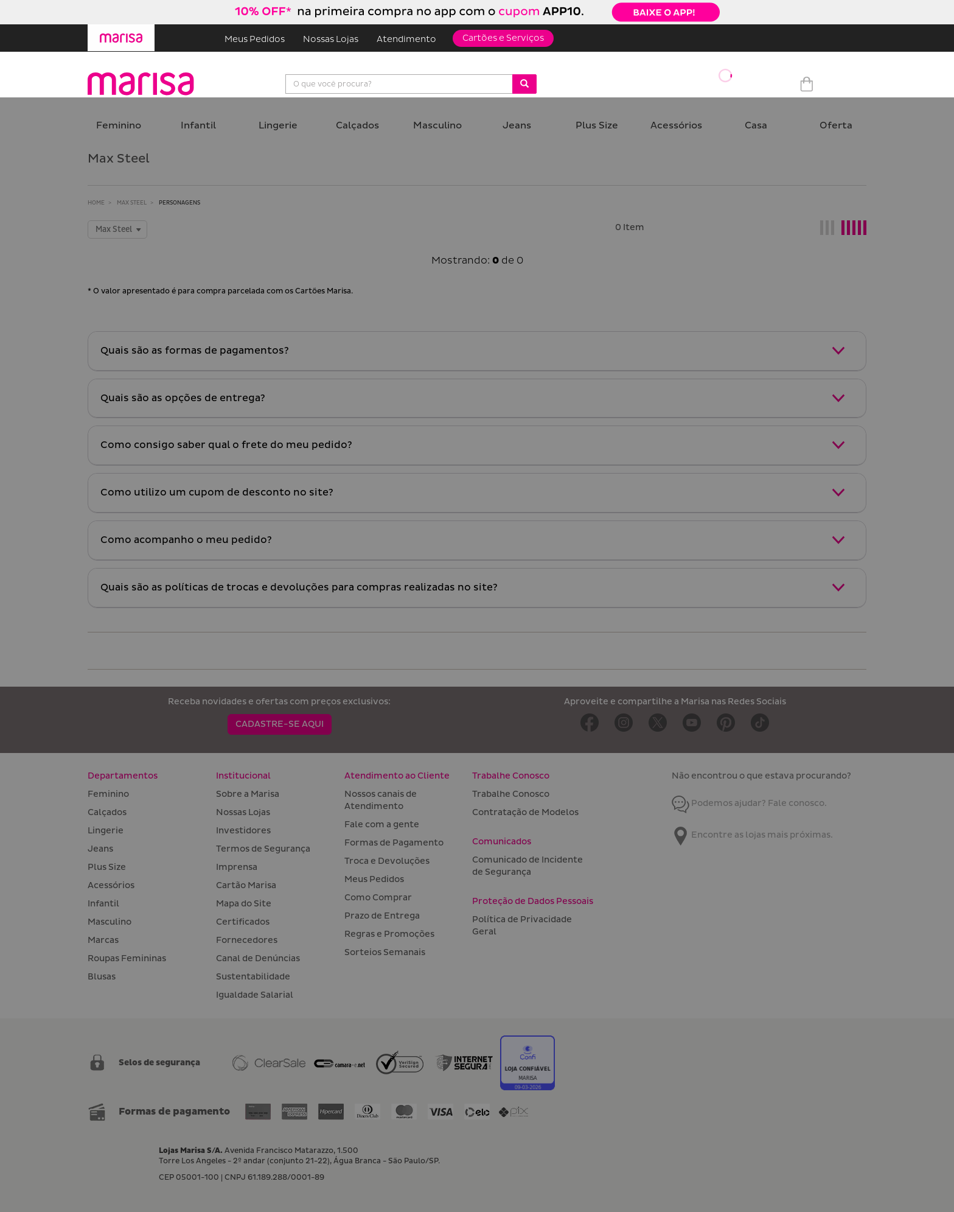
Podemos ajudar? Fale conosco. (749, 803)
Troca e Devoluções (387, 861)
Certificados (243, 922)
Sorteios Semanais (384, 952)
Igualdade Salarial (254, 995)
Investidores (243, 830)
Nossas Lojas (330, 39)
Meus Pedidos (255, 39)
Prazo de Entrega (382, 916)
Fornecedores (246, 940)
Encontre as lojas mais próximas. (752, 835)
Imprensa (236, 867)
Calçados (357, 125)
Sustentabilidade (253, 977)
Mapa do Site (243, 903)
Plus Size (597, 125)
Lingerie (278, 125)
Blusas (102, 977)
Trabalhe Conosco (510, 794)
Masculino (437, 125)
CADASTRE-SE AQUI (279, 724)
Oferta (836, 125)
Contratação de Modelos (525, 812)
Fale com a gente (381, 824)
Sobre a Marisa (247, 794)
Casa (756, 125)
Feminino (118, 125)
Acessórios (676, 125)
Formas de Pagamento (394, 843)
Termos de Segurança (263, 849)
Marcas (103, 940)
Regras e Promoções (389, 934)
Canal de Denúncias (258, 958)
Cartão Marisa (246, 885)
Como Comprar (378, 897)
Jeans (517, 125)
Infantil (198, 125)
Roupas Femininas (127, 958)
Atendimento (406, 39)
